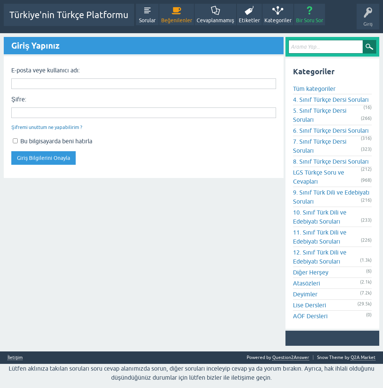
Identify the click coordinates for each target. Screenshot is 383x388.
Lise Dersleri (309, 305)
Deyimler (305, 294)
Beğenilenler (176, 20)
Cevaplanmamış (215, 20)
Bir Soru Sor (309, 20)
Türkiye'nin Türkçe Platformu (68, 15)
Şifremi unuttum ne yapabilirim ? (46, 127)
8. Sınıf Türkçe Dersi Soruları (331, 161)
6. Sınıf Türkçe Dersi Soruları (331, 130)
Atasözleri (306, 283)
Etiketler (249, 20)
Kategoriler (277, 20)
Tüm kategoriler (314, 88)
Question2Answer (290, 357)
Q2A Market (363, 357)
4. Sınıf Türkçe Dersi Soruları (331, 99)
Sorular (147, 20)
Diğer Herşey (310, 272)
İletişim (15, 357)
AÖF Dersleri (310, 316)
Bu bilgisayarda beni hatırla (52, 141)
